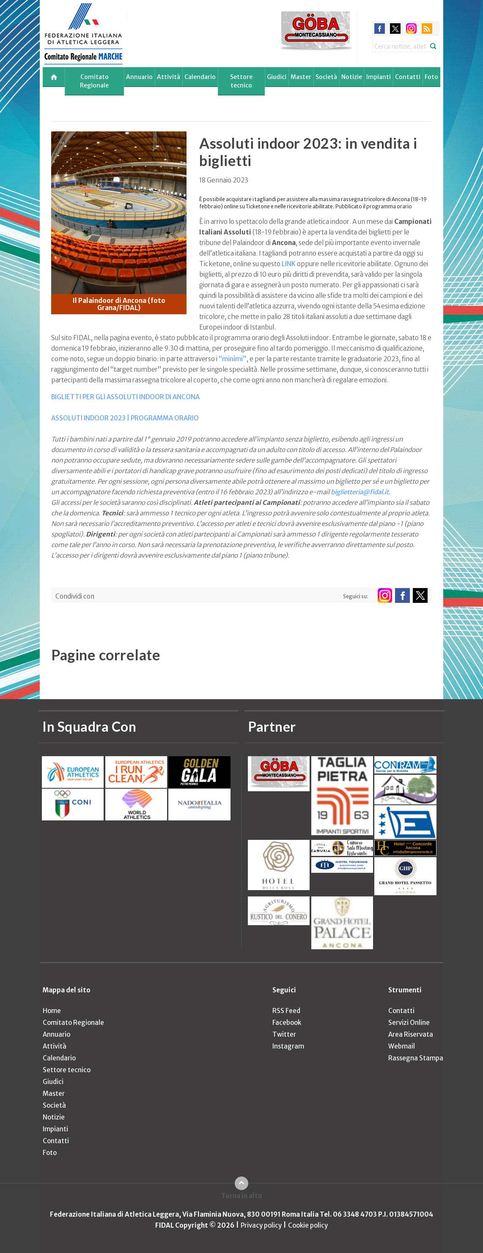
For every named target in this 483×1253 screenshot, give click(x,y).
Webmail (401, 1046)
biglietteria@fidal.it (360, 492)
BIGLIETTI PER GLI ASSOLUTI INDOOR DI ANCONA (125, 397)
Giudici (276, 77)
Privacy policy (261, 1225)
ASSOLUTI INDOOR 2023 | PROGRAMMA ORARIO (125, 418)
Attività (168, 77)
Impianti (378, 77)
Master (301, 77)
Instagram (288, 1046)
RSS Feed (286, 1011)
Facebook (286, 1023)
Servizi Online (409, 1023)
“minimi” (233, 359)
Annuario (139, 77)
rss (427, 28)
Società (326, 77)
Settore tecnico (241, 81)
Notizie (351, 77)
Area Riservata (410, 1034)
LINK (289, 264)
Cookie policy (308, 1225)
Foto (431, 77)
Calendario (200, 77)
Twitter (284, 1034)
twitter (395, 28)
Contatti (407, 77)
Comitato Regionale (94, 81)
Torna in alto (241, 1196)
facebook (379, 28)
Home (52, 1011)
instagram (411, 28)
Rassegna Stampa (415, 1058)
